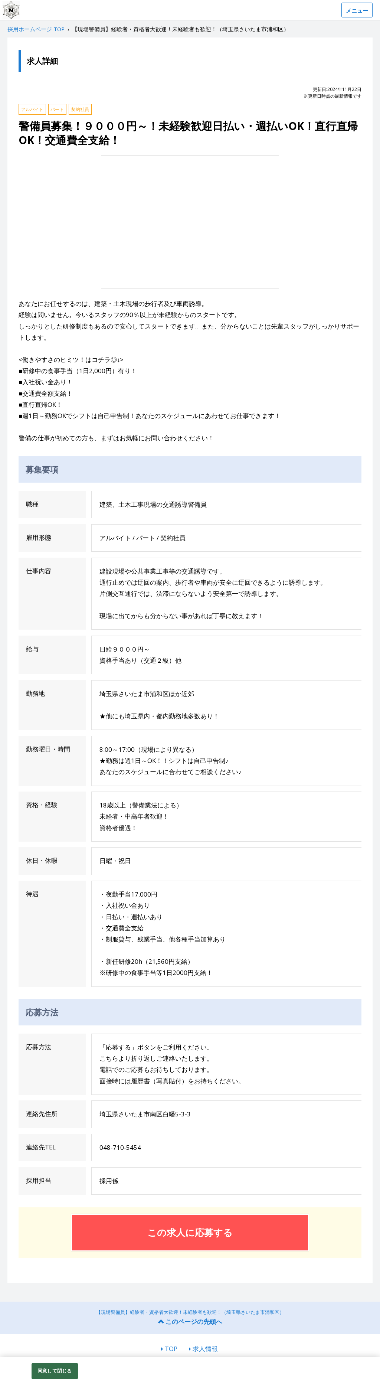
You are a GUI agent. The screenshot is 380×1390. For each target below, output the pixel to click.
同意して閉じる (54, 1370)
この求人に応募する (190, 1232)
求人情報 (205, 1348)
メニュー (357, 10)
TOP (171, 1348)
